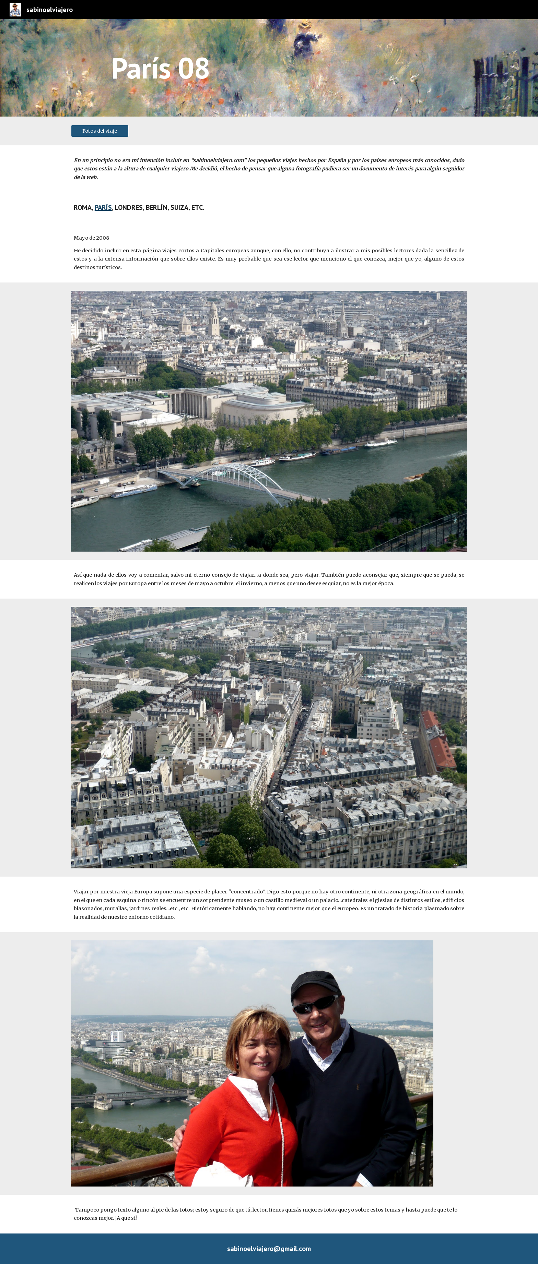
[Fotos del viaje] (99, 131)
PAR (100, 207)
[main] (286, 67)
